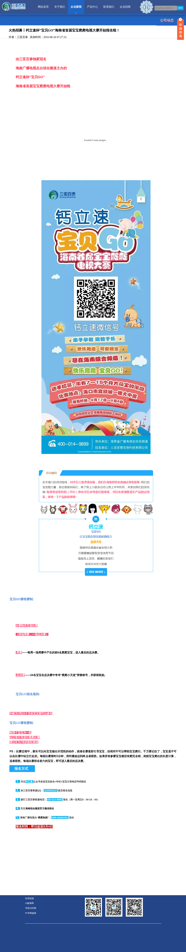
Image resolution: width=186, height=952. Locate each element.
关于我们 (59, 6)
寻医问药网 (30, 908)
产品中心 (92, 6)
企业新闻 (76, 6)
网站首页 (43, 6)
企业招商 (125, 6)
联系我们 (108, 6)
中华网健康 (30, 913)
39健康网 (29, 903)
